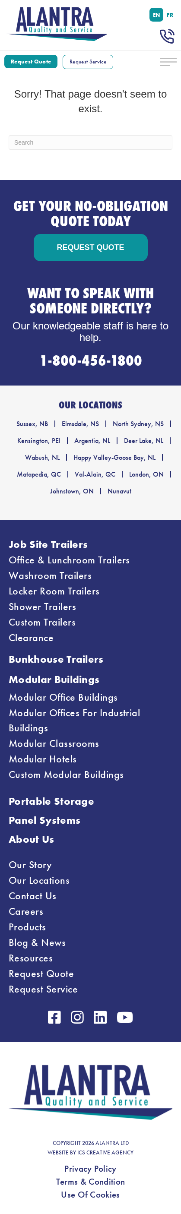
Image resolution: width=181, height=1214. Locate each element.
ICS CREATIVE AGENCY (105, 1152)
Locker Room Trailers (54, 591)
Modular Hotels (43, 759)
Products (27, 927)
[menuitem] (156, 15)
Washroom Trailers (50, 575)
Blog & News (37, 942)
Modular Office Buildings (63, 697)
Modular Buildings (54, 679)
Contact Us (33, 896)
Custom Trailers (42, 622)
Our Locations (39, 880)
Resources (31, 958)
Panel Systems (44, 820)
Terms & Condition (90, 1181)
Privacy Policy (90, 1168)
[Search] (90, 142)
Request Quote (41, 973)
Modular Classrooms (54, 743)
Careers (26, 911)
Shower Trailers (42, 607)
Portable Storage (51, 801)
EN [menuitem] (156, 14)
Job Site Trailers (48, 544)
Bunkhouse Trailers (56, 659)
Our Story (30, 865)
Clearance (31, 638)
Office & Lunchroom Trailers (69, 560)
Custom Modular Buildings (66, 774)
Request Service (43, 989)
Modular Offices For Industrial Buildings (74, 720)
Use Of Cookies (90, 1194)
